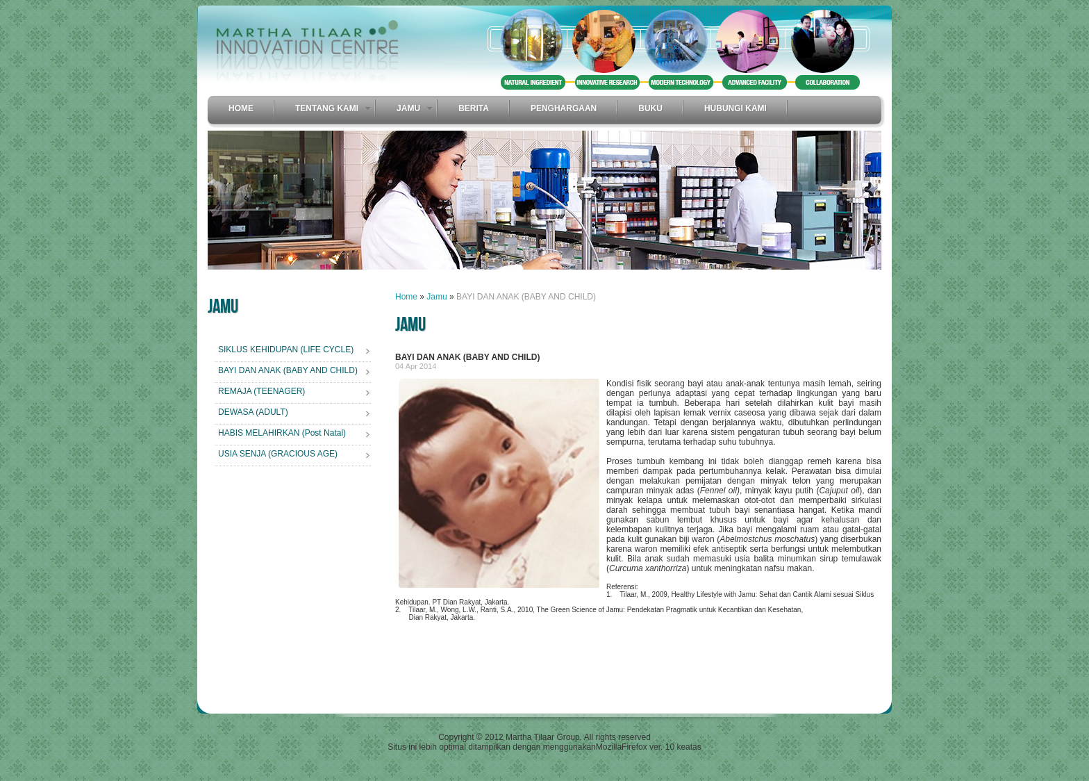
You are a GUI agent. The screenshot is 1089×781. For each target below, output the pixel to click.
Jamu (408, 108)
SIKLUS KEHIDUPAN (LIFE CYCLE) (286, 349)
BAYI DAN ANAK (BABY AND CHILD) (288, 370)
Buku (650, 108)
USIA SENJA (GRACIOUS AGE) (278, 454)
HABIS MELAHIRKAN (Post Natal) (282, 433)
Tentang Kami (326, 108)
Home (240, 108)
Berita (473, 108)
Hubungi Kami (735, 108)
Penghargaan (564, 108)
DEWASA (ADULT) (253, 412)
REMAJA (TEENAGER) (261, 391)
